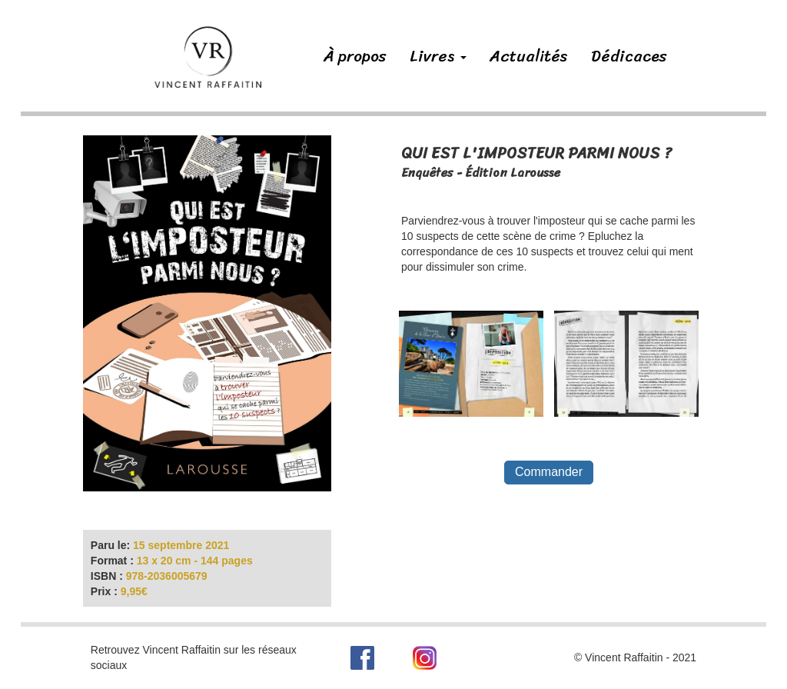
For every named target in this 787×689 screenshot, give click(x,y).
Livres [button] (438, 56)
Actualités (529, 56)
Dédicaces (629, 56)
